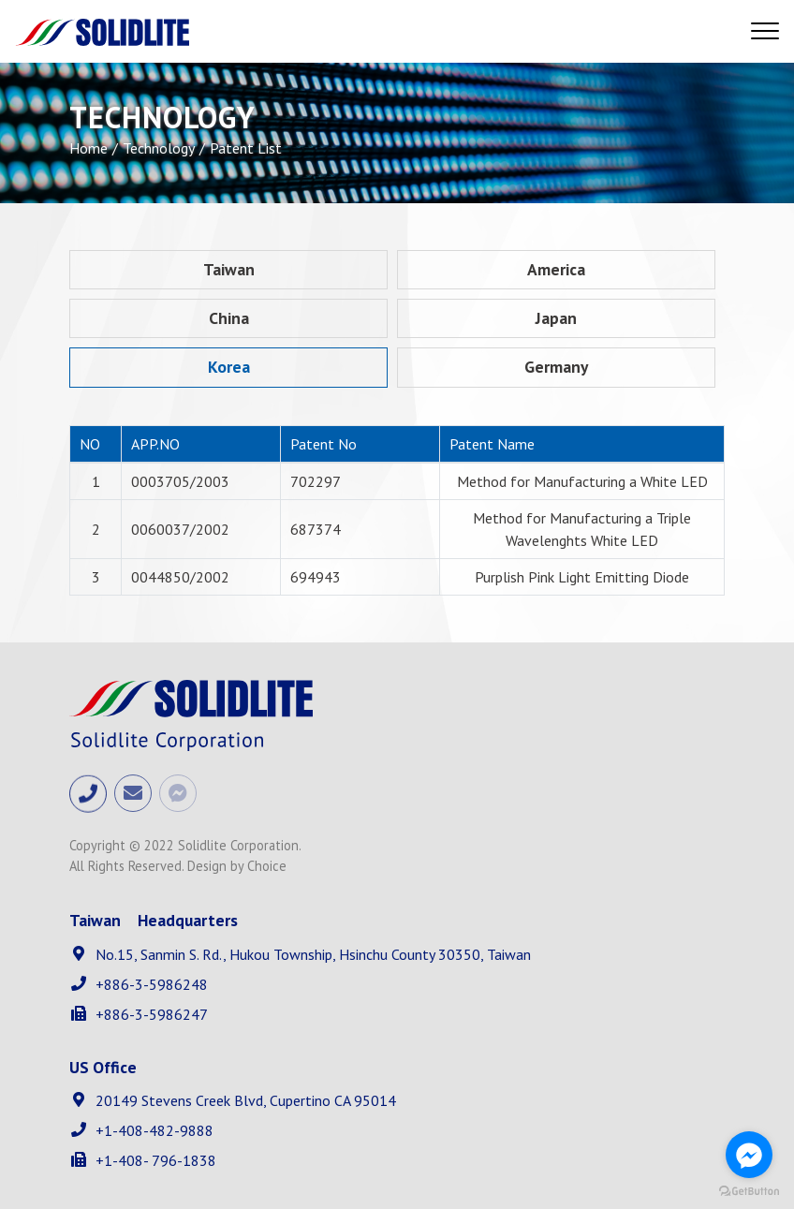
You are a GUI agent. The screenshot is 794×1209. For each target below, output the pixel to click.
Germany (556, 366)
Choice (267, 866)
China (229, 318)
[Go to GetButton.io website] (749, 1190)
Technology (159, 148)
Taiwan (229, 269)
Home (88, 148)
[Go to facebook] (749, 1154)
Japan (556, 318)
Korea (229, 366)
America (556, 269)
